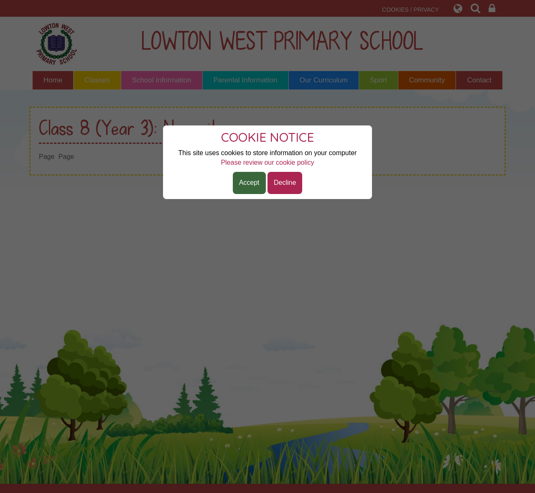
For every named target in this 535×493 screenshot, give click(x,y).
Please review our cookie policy (267, 162)
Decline (285, 182)
